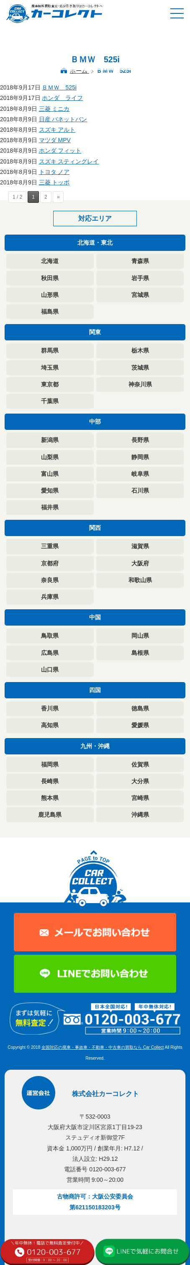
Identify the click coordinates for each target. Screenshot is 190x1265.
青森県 (140, 261)
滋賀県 (140, 546)
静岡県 (140, 457)
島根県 (140, 652)
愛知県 (50, 490)
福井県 (50, 507)
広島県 (50, 652)
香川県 (50, 708)
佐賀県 (140, 764)
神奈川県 (140, 384)
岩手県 (140, 278)
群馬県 (50, 350)
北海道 (50, 261)
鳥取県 (50, 635)
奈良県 (50, 580)
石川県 (140, 490)
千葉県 (50, 401)
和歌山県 (140, 580)
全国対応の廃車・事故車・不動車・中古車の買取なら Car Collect (102, 1047)
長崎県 (50, 781)
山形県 (50, 294)
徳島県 (140, 708)
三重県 (50, 546)
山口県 (50, 669)
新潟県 (50, 440)
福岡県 (50, 764)
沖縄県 (140, 814)
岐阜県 (140, 473)
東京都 (50, 384)
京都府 (50, 563)
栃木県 (140, 350)
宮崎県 (140, 798)
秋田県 (50, 278)
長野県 (140, 440)
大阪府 (140, 563)
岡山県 (140, 635)
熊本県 (50, 798)
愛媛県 (140, 725)
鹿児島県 (50, 814)
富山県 (50, 473)
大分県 (140, 781)
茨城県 (140, 367)
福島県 (50, 311)
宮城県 (140, 294)
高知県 (50, 725)
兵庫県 (50, 596)
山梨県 (50, 457)
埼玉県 (50, 367)
